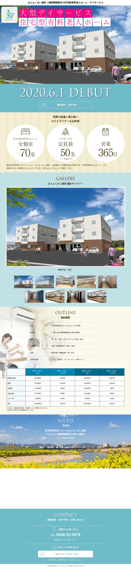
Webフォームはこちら (66, 554)
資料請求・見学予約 (67, 105)
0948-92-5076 (65, 534)
